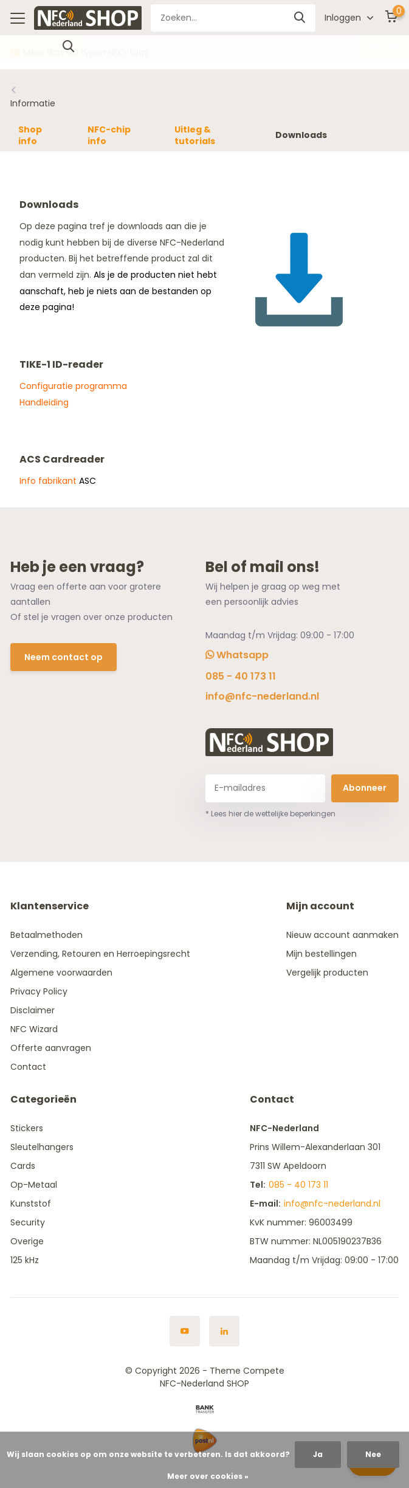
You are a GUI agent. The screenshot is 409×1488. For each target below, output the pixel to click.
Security (27, 1222)
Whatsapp (237, 655)
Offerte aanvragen (50, 1048)
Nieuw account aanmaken (342, 935)
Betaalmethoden (46, 935)
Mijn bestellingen (321, 954)
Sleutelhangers (42, 1147)
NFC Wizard (34, 1029)
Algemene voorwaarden (61, 972)
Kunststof (30, 1203)
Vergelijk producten (327, 972)
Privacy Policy (38, 991)
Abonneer (365, 788)
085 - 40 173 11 (240, 676)
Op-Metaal (33, 1185)
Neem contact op (63, 657)
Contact (28, 1067)
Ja (318, 1454)
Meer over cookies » (208, 1476)
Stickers (26, 1128)
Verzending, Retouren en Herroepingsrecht (100, 954)
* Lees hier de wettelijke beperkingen (270, 813)
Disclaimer (32, 1010)
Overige (27, 1241)
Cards (22, 1166)
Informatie (32, 103)
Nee (373, 1454)
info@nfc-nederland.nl (262, 696)
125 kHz (24, 1260)
